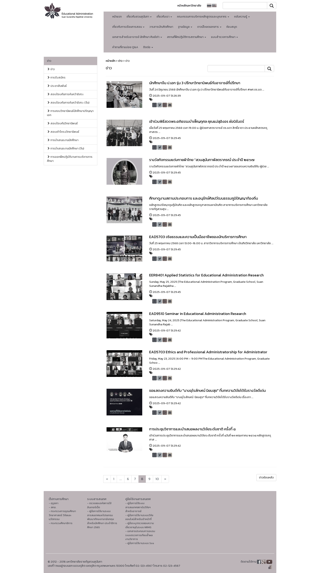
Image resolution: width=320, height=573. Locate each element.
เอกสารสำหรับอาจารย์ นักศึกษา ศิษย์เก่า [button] (137, 37)
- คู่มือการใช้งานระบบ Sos (139, 543)
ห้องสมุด (231, 27)
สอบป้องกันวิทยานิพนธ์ (62, 123)
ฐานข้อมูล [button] (185, 27)
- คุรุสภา (53, 503)
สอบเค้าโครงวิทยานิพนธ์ (63, 132)
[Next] (107, 479)
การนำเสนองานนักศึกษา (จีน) (65, 148)
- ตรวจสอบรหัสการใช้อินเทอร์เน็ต (99, 505)
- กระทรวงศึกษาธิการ (60, 523)
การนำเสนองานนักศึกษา (62, 140)
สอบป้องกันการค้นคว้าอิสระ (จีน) (68, 102)
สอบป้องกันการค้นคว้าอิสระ (65, 94)
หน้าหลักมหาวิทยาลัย (189, 5)
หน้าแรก (117, 16)
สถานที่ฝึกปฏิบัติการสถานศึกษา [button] (186, 37)
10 (157, 478)
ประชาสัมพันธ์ (57, 86)
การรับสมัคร (56, 77)
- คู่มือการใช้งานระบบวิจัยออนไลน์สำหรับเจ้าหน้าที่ (139, 517)
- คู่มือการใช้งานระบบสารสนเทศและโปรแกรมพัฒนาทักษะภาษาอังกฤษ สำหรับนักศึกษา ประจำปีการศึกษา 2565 (102, 519)
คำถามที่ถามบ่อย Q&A (125, 47)
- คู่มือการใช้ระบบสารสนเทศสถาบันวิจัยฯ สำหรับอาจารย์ (138, 507)
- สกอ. (52, 507)
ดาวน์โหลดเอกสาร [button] (209, 27)
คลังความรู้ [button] (242, 16)
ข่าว (49, 61)
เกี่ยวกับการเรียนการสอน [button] (128, 27)
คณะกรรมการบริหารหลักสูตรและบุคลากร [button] (203, 16)
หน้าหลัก (110, 61)
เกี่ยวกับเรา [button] (164, 16)
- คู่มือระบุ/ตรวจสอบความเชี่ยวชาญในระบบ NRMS (139, 525)
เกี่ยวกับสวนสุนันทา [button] (139, 16)
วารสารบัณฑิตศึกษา (161, 27)
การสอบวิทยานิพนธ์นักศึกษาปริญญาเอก (70, 113)
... (120, 478)
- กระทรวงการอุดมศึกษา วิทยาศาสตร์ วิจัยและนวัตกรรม (62, 515)
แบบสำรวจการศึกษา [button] (224, 37)
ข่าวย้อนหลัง (266, 477)
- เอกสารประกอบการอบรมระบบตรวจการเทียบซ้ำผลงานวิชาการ (140, 535)
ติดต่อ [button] (148, 47)
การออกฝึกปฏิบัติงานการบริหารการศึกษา (69, 159)
